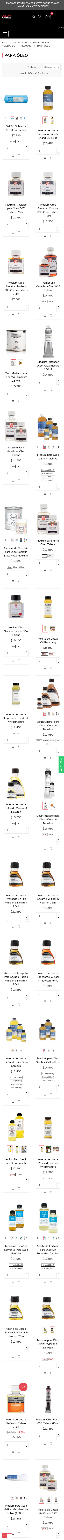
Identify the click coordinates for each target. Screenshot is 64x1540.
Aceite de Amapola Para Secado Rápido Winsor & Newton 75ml (16, 978)
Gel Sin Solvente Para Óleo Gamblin (16, 128)
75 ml (44, 302)
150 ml (19, 141)
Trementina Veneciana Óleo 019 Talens (48, 286)
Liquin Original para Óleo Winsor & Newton (48, 725)
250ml (19, 466)
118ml (44, 654)
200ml (50, 835)
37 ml (12, 141)
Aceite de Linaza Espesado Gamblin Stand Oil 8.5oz (48, 134)
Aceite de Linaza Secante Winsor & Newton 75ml (48, 898)
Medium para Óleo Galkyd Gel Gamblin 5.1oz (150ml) (16, 1509)
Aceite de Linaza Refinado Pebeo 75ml (16, 1423)
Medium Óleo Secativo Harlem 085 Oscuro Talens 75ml (16, 288)
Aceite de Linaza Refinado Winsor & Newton (16, 808)
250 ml (51, 302)
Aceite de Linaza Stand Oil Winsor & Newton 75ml (16, 1332)
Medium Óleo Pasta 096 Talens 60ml (48, 1421)
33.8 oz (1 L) (48, 480)
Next (27, 118)
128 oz (21, 567)
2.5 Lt (48, 744)
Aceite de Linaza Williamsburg (48, 640)
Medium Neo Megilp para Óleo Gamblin (16, 1161)
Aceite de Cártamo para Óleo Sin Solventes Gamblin (48, 1249)
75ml (13, 466)
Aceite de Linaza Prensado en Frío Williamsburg (48, 1163)
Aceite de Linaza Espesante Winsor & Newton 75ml (48, 977)
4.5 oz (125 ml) (16, 1265)
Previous (5, 118)
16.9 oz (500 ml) (48, 477)
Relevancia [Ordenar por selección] (52, 67)
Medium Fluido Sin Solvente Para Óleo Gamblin (16, 1249)
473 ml (51, 1178)
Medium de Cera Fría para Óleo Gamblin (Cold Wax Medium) (16, 551)
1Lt (57, 741)
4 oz (9, 567)
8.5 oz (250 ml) (48, 473)
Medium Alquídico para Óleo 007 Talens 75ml (16, 208)
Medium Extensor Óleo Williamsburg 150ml (48, 365)
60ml (44, 835)
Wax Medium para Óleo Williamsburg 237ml (16, 377)
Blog (61, 27)
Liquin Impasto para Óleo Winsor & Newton (48, 819)
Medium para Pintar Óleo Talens (48, 542)
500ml (52, 741)
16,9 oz (19, 1174)
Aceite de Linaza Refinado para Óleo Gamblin (16, 1062)
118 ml (44, 1178)
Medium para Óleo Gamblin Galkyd (48, 456)
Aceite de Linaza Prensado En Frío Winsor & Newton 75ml (16, 900)
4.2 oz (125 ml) (48, 470)
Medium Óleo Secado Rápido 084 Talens (16, 631)
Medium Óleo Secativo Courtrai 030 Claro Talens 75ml (48, 210)
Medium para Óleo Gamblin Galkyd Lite (48, 1060)
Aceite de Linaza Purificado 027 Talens (48, 1513)
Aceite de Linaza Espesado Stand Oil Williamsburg (16, 718)
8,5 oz (12, 1174)
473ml (51, 654)
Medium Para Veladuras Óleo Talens (16, 451)
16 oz (15, 567)
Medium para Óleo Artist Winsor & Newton (48, 1344)
